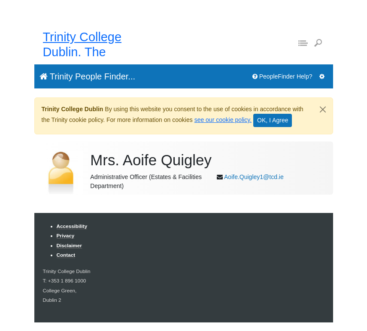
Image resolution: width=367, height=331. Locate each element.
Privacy (66, 235)
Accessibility (72, 226)
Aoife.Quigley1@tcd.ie (254, 176)
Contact (66, 255)
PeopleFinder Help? (282, 76)
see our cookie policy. (223, 119)
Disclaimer (69, 245)
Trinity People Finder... (87, 76)
